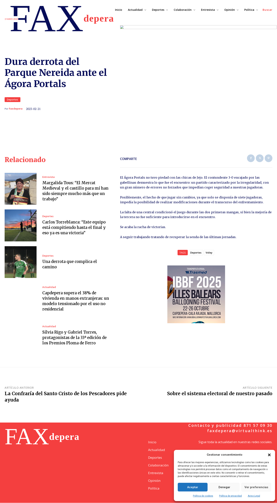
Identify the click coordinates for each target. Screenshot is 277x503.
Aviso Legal (254, 496)
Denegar (224, 487)
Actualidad (49, 287)
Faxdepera (16, 109)
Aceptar (192, 487)
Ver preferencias (256, 487)
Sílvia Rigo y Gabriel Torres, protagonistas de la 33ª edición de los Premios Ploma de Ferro (74, 338)
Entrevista (48, 177)
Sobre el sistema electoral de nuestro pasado (219, 394)
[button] (269, 455)
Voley (209, 252)
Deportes (12, 99)
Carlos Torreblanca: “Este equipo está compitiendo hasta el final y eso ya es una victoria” (74, 228)
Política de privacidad (230, 496)
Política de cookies (203, 496)
